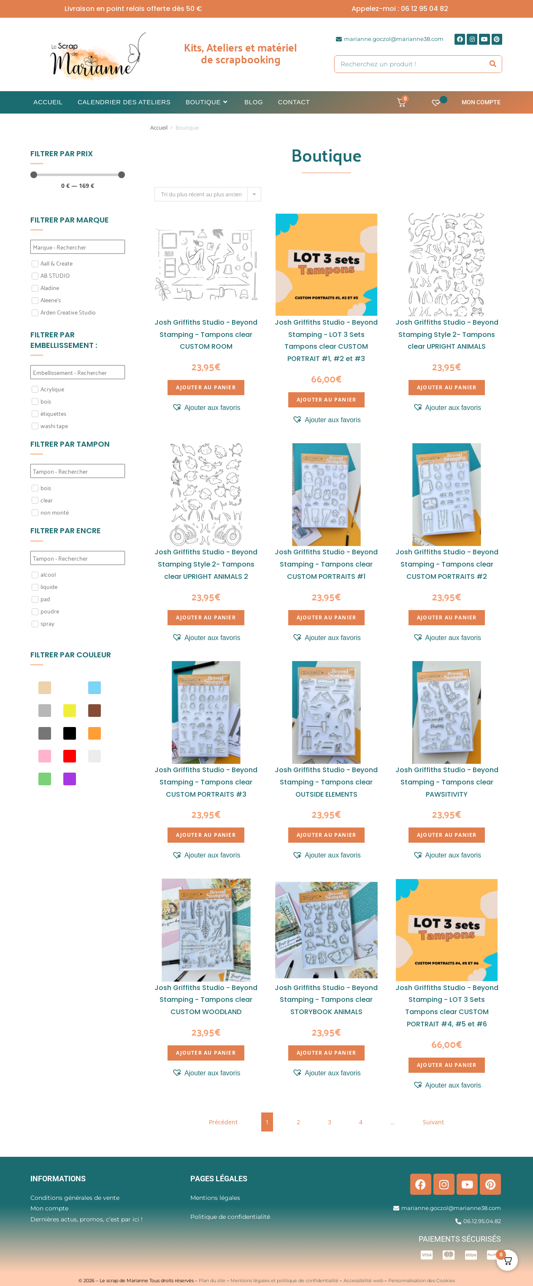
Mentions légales (215, 1198)
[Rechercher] (493, 64)
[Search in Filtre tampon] (77, 471)
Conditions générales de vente (74, 1198)
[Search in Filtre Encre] (77, 558)
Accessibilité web (363, 1280)
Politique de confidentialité (230, 1217)
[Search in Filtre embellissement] (77, 372)
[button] (206, 408)
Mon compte (481, 102)
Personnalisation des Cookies (421, 1280)
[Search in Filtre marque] (77, 247)
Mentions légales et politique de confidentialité (284, 1280)
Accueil (159, 127)
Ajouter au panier (205, 387)
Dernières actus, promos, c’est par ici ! (86, 1219)
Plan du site (212, 1280)
